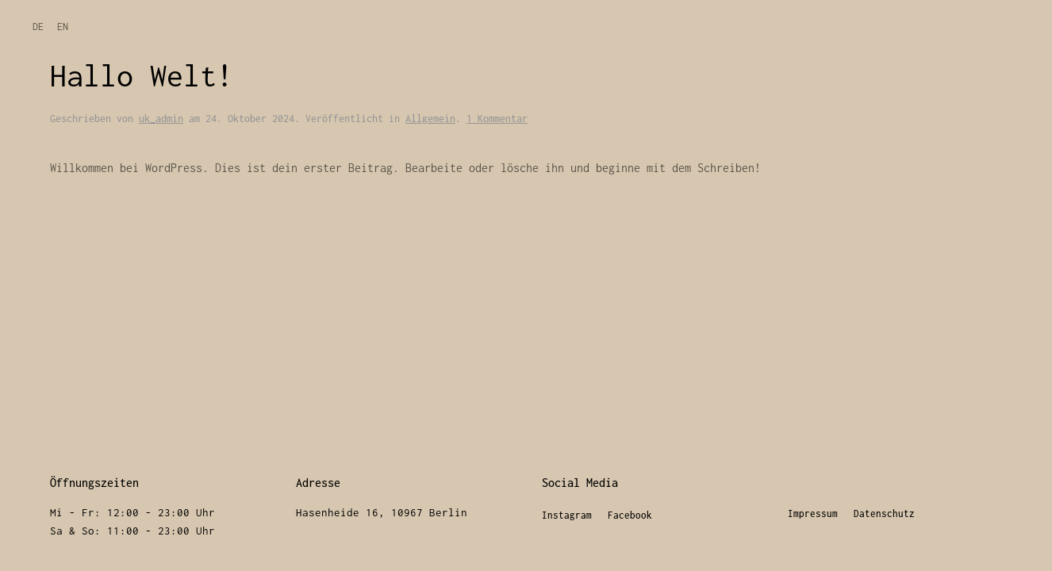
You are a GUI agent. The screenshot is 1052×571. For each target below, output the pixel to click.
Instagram (567, 515)
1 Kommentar (497, 119)
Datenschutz (884, 513)
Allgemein (430, 119)
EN (62, 27)
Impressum (813, 513)
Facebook (630, 515)
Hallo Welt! (141, 75)
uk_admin (161, 119)
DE (38, 27)
